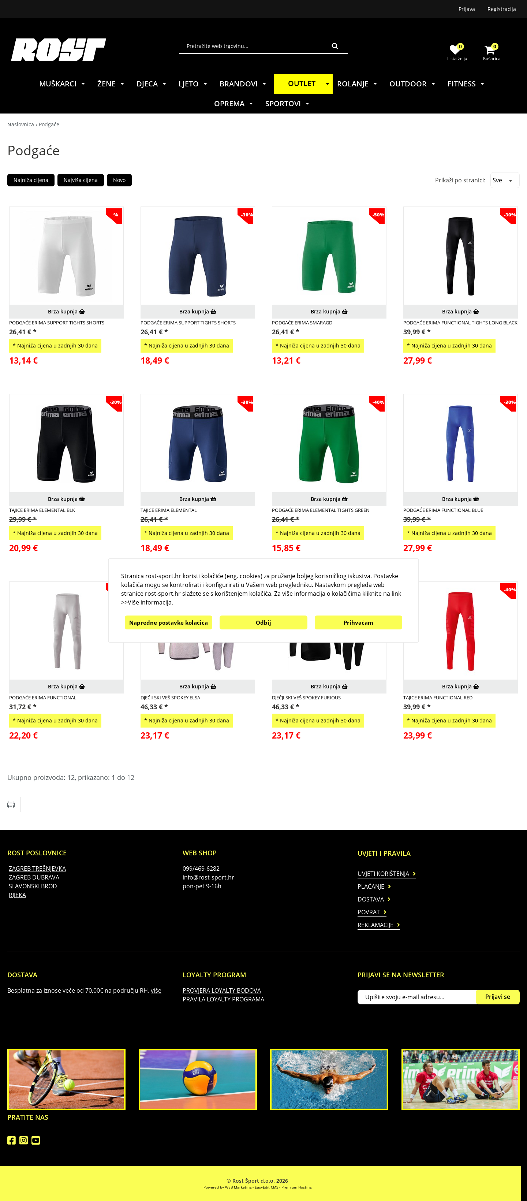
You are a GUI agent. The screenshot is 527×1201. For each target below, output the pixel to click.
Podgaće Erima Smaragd (302, 323)
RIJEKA (17, 895)
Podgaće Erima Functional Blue (443, 510)
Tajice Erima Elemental (169, 510)
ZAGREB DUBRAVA (34, 877)
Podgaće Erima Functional (42, 697)
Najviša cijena (81, 179)
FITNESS (466, 84)
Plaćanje (371, 886)
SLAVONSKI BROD (33, 886)
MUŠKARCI (62, 84)
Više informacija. (150, 602)
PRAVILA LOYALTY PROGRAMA (223, 999)
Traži (335, 45)
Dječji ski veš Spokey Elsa (170, 697)
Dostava (371, 899)
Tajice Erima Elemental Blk (42, 510)
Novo (119, 179)
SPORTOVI (287, 103)
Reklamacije (375, 925)
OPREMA (234, 103)
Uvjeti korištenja (383, 874)
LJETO (193, 84)
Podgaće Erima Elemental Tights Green (321, 510)
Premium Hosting (296, 1187)
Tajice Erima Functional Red (437, 697)
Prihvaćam (358, 622)
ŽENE (111, 84)
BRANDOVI (243, 84)
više (156, 990)
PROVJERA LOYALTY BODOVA (222, 990)
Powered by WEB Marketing (227, 1187)
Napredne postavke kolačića (168, 622)
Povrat (369, 912)
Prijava (467, 8)
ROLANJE (357, 84)
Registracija (501, 8)
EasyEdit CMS (266, 1187)
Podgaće (49, 124)
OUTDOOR (412, 84)
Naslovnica (20, 124)
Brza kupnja (66, 311)
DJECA (152, 84)
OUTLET (310, 83)
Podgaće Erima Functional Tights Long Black (460, 323)
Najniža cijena (31, 179)
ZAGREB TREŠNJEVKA (37, 869)
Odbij (263, 622)
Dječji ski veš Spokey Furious (306, 697)
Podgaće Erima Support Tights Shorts (56, 323)
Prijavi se (497, 997)
